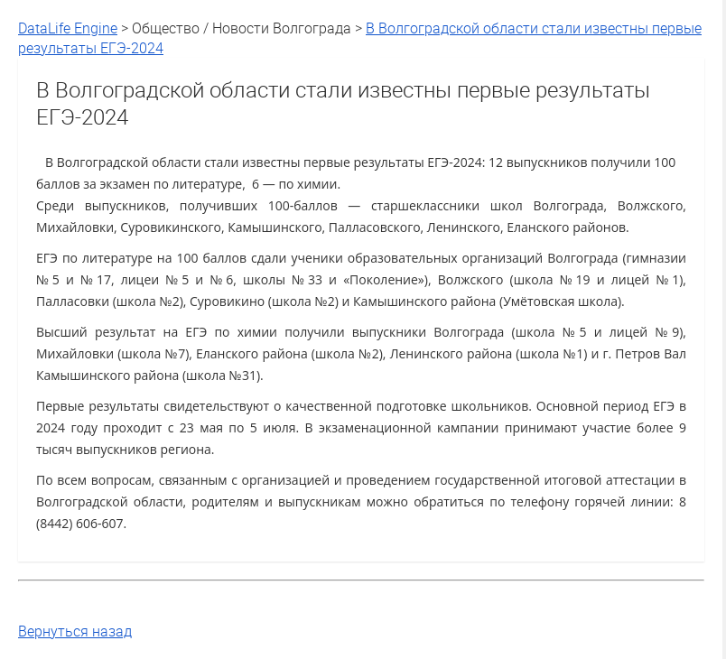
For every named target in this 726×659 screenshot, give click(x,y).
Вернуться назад (75, 631)
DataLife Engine (67, 28)
